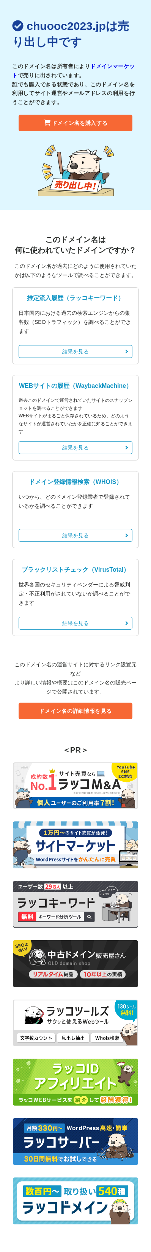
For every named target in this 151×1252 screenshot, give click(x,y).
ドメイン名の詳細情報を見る (75, 711)
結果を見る (95, 351)
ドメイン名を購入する (76, 123)
